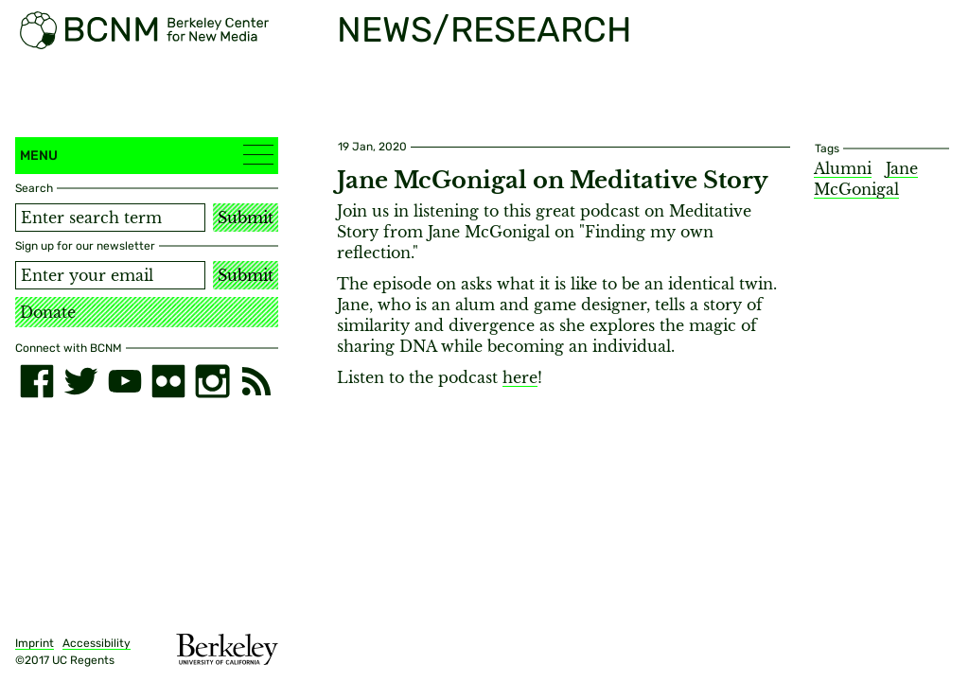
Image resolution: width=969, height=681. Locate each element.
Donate (48, 312)
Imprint (34, 643)
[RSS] (256, 381)
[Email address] (110, 275)
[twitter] (80, 381)
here (519, 377)
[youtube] (125, 381)
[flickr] (168, 381)
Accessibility (96, 643)
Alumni (843, 168)
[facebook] (37, 381)
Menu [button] (146, 155)
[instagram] (212, 381)
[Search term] (110, 217)
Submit (245, 217)
